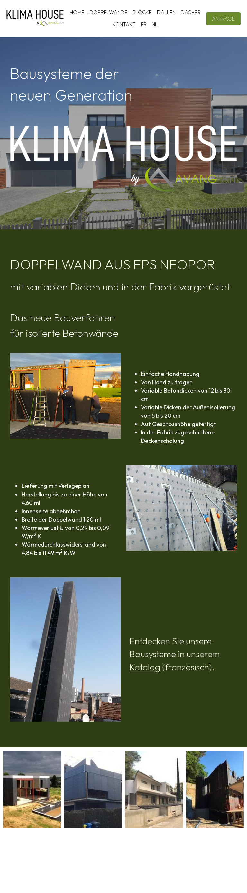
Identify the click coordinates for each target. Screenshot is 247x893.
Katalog (144, 667)
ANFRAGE (223, 18)
